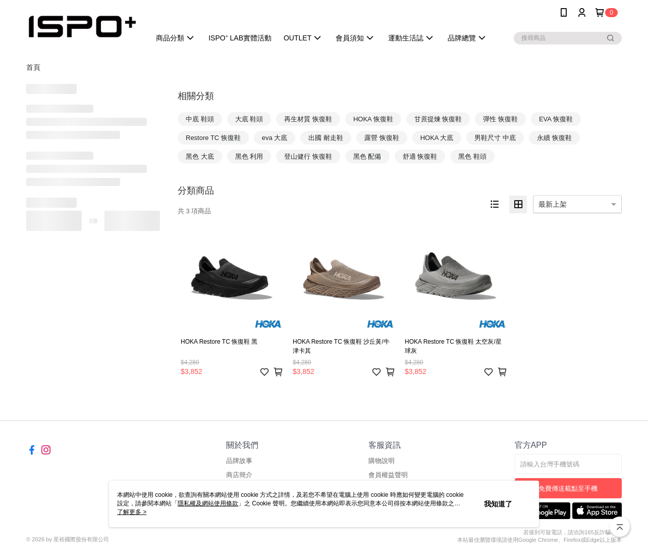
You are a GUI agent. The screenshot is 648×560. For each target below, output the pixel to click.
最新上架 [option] (552, 204)
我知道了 (498, 504)
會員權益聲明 (388, 475)
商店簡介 (239, 475)
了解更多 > (131, 512)
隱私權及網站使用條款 (208, 503)
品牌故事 (239, 460)
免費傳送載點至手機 (568, 488)
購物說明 (381, 460)
